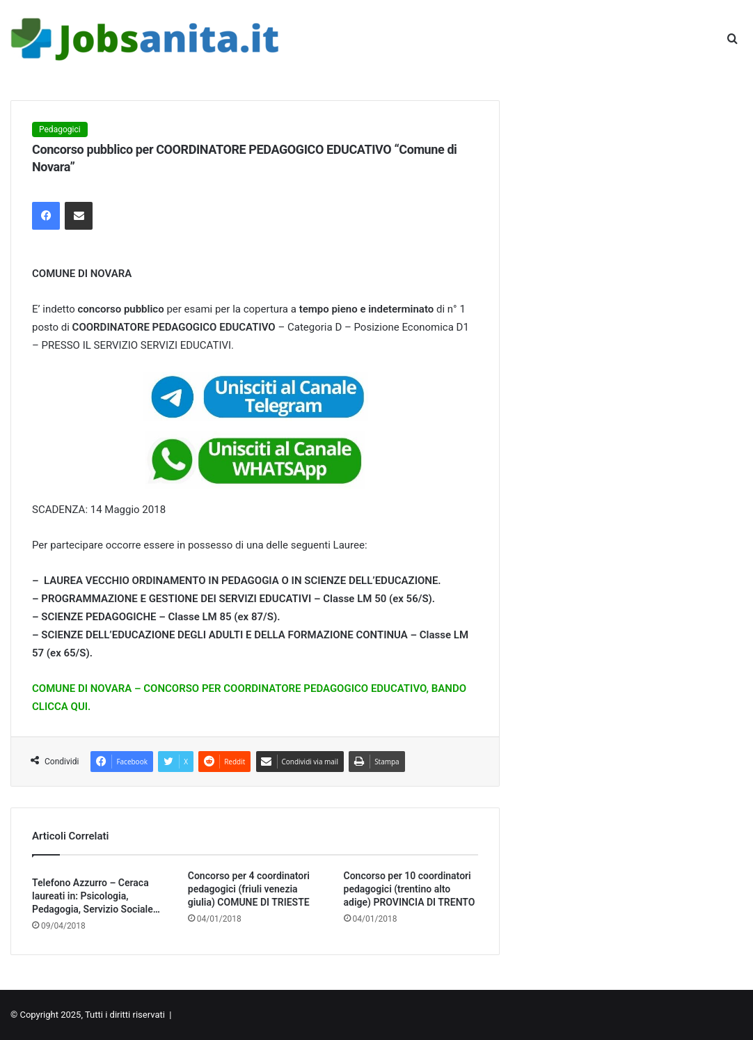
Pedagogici (60, 129)
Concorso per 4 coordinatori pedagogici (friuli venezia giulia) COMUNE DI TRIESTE (249, 889)
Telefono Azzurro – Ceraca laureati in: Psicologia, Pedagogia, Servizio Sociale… (96, 896)
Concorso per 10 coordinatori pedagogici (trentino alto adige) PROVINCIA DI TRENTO (409, 889)
